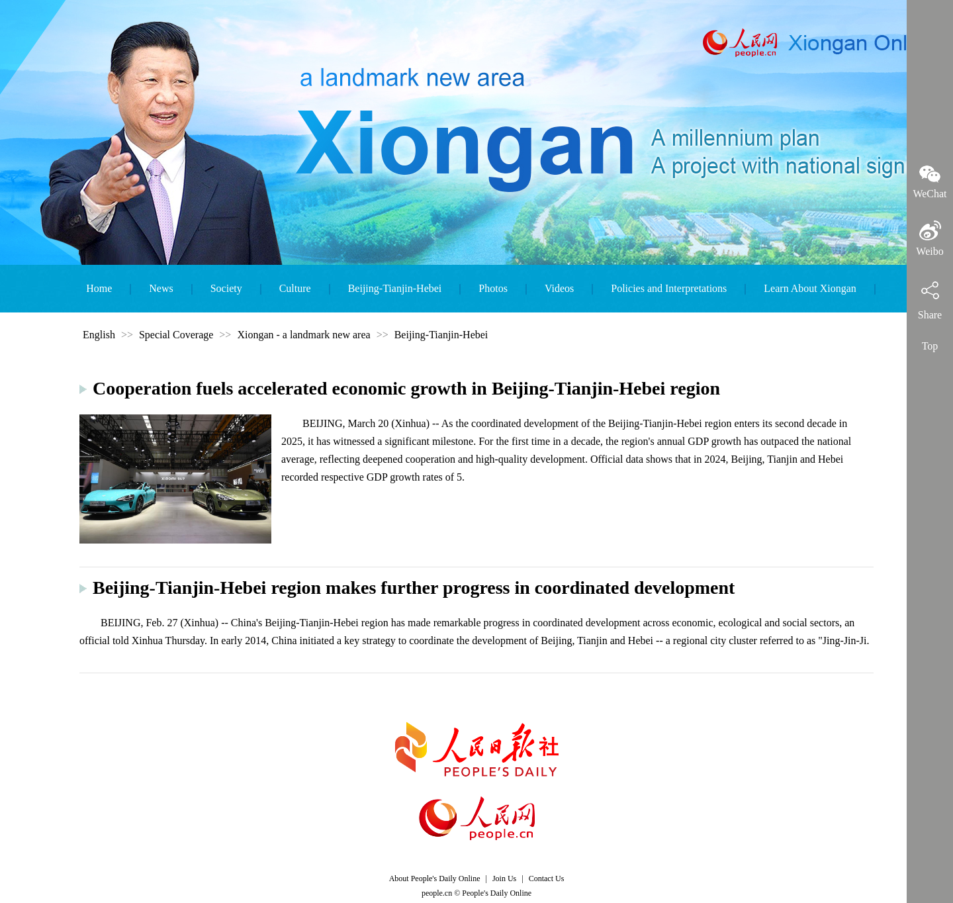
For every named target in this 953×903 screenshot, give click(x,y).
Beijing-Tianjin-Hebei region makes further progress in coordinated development (414, 587)
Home (99, 288)
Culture (295, 288)
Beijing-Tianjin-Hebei (395, 288)
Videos (559, 288)
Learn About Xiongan (810, 288)
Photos (493, 288)
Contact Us (547, 878)
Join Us (505, 878)
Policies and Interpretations (669, 288)
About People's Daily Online (434, 878)
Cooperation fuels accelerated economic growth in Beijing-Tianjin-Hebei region (406, 388)
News (161, 288)
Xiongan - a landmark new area (303, 334)
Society (226, 288)
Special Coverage (176, 334)
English (99, 334)
